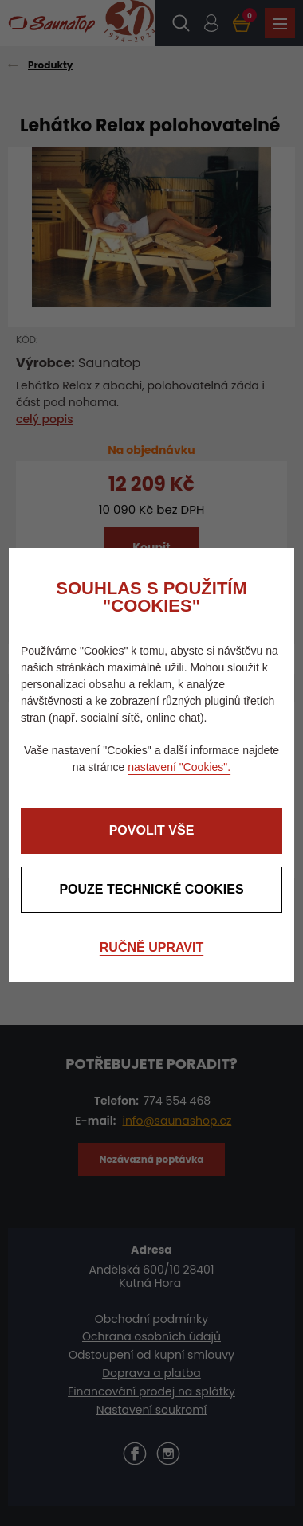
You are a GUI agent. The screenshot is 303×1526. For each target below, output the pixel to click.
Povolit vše (152, 830)
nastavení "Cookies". (179, 767)
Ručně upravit (151, 947)
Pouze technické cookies (151, 889)
